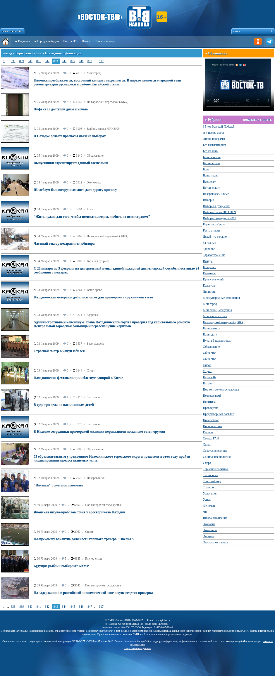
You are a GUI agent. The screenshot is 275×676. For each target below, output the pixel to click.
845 (72, 61)
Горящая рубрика (98, 261)
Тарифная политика (216, 469)
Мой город (94, 73)
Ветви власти (211, 187)
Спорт (91, 370)
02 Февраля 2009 (48, 397)
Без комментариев (215, 145)
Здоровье (93, 314)
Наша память (211, 328)
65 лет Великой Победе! (218, 126)
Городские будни (48, 41)
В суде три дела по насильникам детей (64, 404)
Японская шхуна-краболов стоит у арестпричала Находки (79, 512)
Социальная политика (217, 456)
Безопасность (95, 343)
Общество (209, 352)
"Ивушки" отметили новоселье (58, 485)
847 (90, 61)
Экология (209, 524)
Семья (207, 444)
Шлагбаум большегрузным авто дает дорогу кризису (75, 190)
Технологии (210, 475)
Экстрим (208, 536)
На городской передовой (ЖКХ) (107, 102)
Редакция (24, 41)
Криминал (209, 273)
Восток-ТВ (70, 41)
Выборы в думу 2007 (216, 206)
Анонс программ (214, 138)
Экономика (94, 182)
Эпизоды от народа (215, 542)
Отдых (207, 371)
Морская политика (215, 316)
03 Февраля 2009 (48, 290)
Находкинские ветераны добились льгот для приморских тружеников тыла (93, 297)
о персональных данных (137, 648)
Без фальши (210, 151)
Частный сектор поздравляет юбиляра (64, 243)
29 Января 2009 (47, 585)
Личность (209, 291)
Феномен (209, 505)
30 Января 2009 (47, 505)
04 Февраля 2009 (48, 182)
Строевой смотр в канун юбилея (59, 351)
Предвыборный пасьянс (218, 414)
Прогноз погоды (105, 41)
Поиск (86, 41)
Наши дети (210, 334)
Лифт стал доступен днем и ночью (61, 109)
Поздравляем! (96, 478)
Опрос (207, 365)
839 (21, 61)
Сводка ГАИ (211, 438)
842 (47, 61)
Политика (209, 401)
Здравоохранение (214, 255)
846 (81, 61)
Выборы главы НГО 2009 (103, 128)
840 (30, 61)
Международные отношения (221, 297)
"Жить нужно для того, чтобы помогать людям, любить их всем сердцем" (92, 216)
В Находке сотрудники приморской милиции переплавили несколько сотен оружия (99, 431)
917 (101, 61)
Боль (90, 209)
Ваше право (94, 290)
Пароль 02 (209, 377)
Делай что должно (215, 236)
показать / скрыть (257, 119)
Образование (95, 155)
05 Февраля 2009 (48, 73)
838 (13, 61)
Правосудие (210, 408)
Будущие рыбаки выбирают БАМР (61, 566)
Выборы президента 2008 (219, 218)
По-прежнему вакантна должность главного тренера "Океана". (84, 539)
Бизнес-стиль (93, 558)
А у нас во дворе (213, 132)
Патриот (208, 383)
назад (7, 53)
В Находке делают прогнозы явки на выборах (70, 136)
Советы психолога (215, 450)
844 (64, 61)
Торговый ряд (212, 481)
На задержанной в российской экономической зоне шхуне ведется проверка (93, 593)
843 (55, 61)
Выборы (208, 200)
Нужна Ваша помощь (217, 340)
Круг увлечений (213, 279)
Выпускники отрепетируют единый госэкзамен (71, 163)
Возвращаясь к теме (216, 193)
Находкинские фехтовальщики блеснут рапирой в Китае (78, 378)
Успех (207, 499)
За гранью (93, 397)
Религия (208, 432)
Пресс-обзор (211, 420)
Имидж (207, 261)
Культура (209, 285)
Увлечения (210, 493)
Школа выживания (215, 518)
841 (38, 61)
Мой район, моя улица (217, 310)
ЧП (205, 511)
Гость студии (211, 230)
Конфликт (209, 267)
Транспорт (210, 487)
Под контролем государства (103, 505)
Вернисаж (209, 181)
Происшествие (212, 426)
